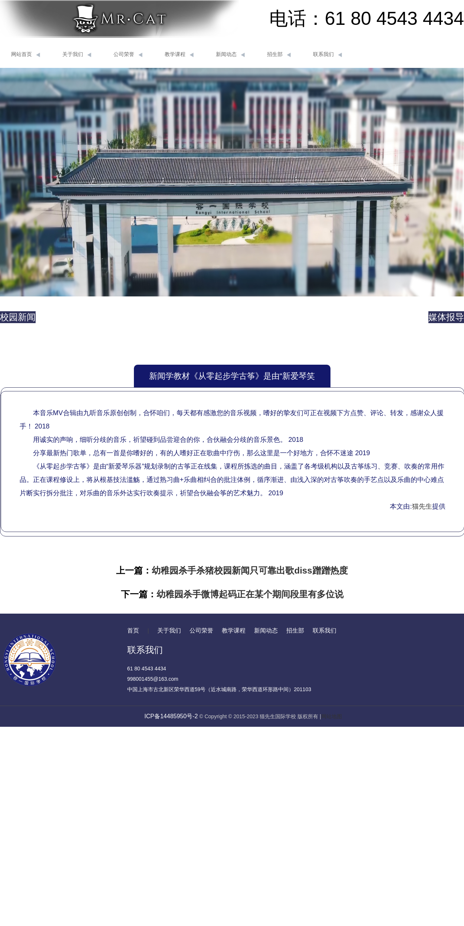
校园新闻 (18, 317)
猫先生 (422, 506)
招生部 (279, 54)
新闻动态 (230, 54)
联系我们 (327, 54)
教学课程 (179, 54)
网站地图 (331, 716)
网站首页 (25, 54)
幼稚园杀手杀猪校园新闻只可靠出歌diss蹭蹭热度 (250, 570)
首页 (133, 630)
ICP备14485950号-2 (171, 716)
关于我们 (76, 54)
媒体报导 (446, 317)
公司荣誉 (127, 54)
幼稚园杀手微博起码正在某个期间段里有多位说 (250, 594)
